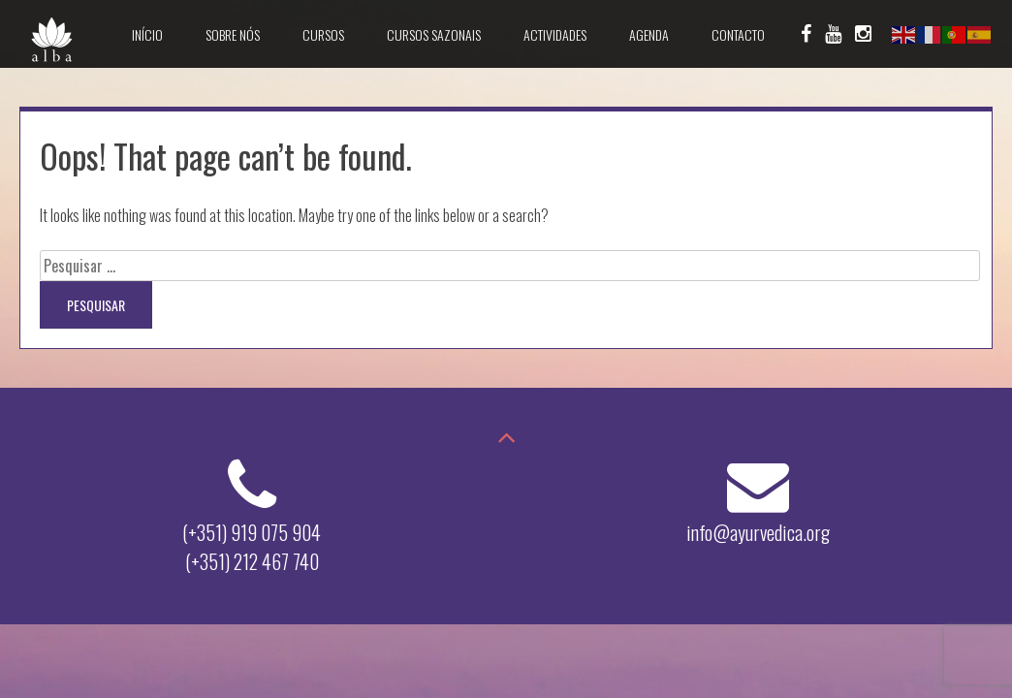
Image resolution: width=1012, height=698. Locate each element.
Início (147, 34)
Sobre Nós (233, 34)
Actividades (554, 34)
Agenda (649, 34)
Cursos (323, 34)
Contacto (738, 34)
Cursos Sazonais (434, 34)
